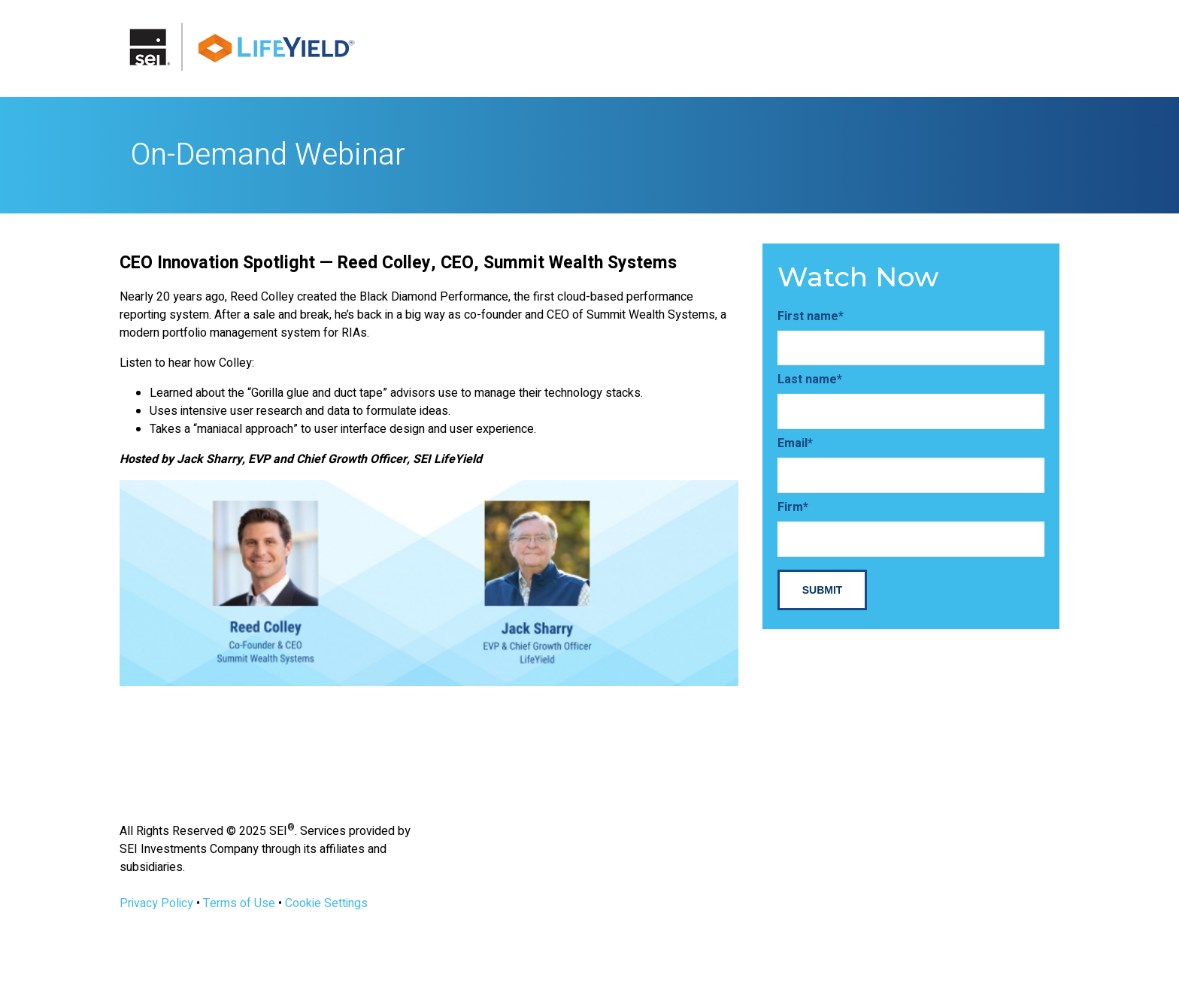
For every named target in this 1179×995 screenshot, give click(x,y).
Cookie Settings (326, 903)
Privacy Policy (156, 903)
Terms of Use (239, 903)
